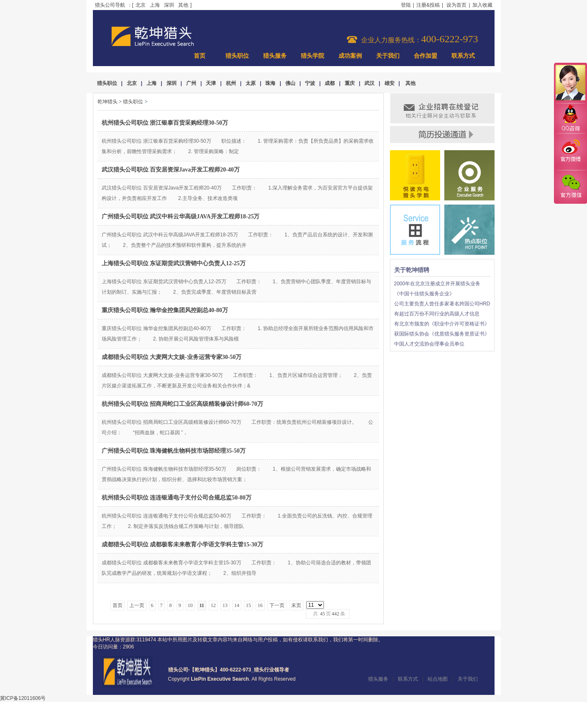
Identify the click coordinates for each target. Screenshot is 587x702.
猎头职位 (237, 56)
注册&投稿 (428, 5)
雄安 (389, 83)
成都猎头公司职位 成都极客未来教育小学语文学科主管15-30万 (182, 544)
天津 (211, 83)
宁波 (310, 83)
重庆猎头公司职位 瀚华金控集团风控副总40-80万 (165, 310)
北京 (141, 5)
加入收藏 (482, 5)
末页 (296, 605)
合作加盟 (425, 56)
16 (260, 605)
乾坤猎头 (107, 102)
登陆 (406, 5)
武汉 (369, 83)
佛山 (290, 83)
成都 (330, 83)
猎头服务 (275, 56)
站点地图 (438, 679)
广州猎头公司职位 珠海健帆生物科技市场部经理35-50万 (174, 451)
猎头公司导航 (110, 5)
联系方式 (463, 56)
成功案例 (350, 56)
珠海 (270, 83)
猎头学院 (312, 56)
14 (236, 605)
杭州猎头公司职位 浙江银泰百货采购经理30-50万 (165, 123)
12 (213, 605)
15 (248, 605)
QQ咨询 (570, 119)
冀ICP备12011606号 (23, 698)
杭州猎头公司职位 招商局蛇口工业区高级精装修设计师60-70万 (182, 404)
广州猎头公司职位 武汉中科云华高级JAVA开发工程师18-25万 (181, 216)
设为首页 (456, 5)
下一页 (277, 605)
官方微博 (570, 152)
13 (225, 605)
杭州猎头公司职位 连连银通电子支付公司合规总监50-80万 (176, 497)
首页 (199, 56)
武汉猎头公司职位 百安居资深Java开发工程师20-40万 (171, 170)
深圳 (169, 5)
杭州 (231, 83)
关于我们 (388, 56)
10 (190, 605)
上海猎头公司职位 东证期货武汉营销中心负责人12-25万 (174, 263)
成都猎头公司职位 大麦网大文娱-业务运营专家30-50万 (172, 357)
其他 (183, 5)
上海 (155, 5)
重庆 (350, 83)
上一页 (136, 605)
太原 (251, 83)
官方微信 (570, 186)
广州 (191, 83)
